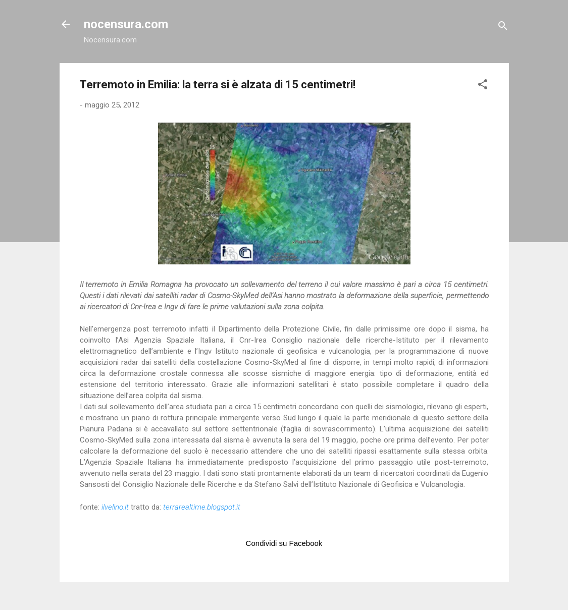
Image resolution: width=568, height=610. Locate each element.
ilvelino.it (115, 507)
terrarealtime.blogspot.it (201, 507)
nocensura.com (126, 24)
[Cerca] (503, 27)
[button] (483, 86)
